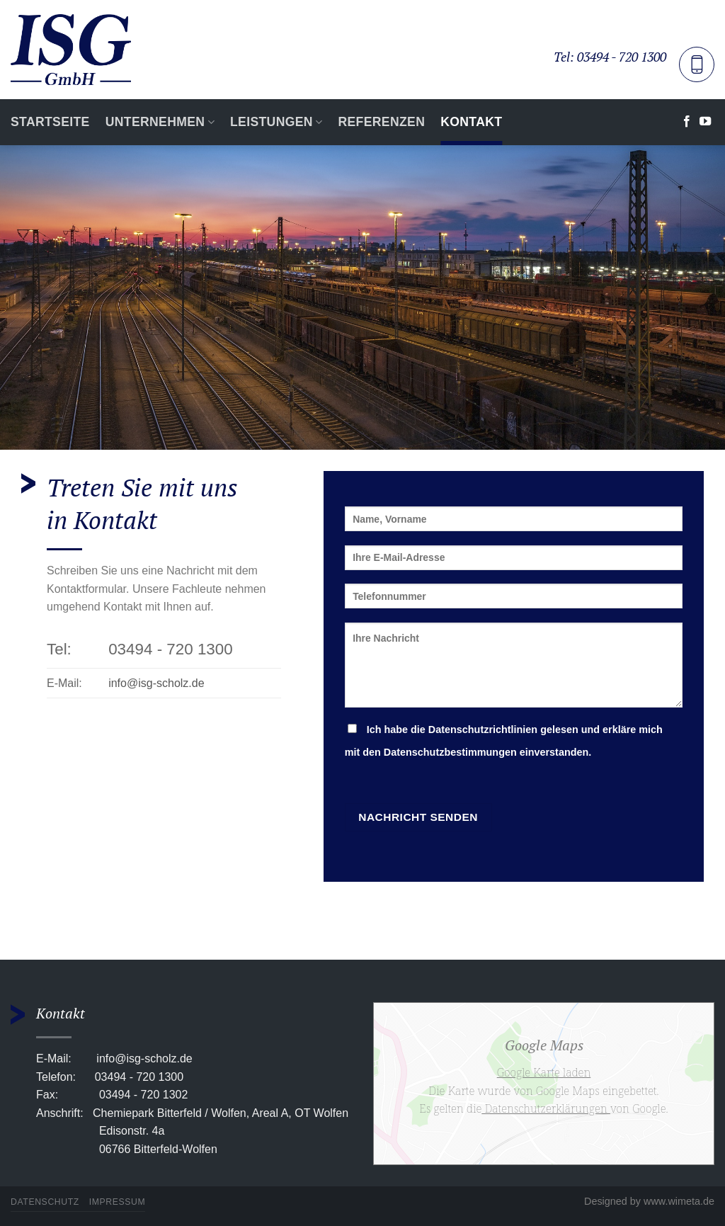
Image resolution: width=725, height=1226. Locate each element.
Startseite (50, 122)
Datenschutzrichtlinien (482, 729)
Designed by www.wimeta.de (649, 1201)
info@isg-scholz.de (156, 683)
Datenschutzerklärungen (545, 1108)
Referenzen (381, 122)
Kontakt (471, 122)
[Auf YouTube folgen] (705, 121)
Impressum (117, 1202)
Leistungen (276, 122)
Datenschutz (45, 1202)
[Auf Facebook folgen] (686, 121)
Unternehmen (160, 122)
